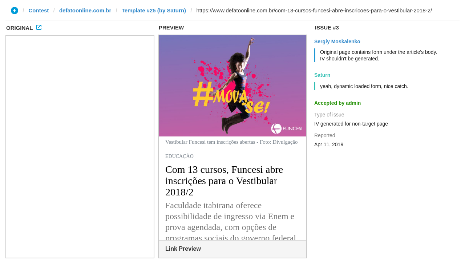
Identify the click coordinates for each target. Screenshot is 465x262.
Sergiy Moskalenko (337, 41)
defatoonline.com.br (85, 10)
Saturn (322, 75)
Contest (39, 10)
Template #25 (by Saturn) (154, 10)
